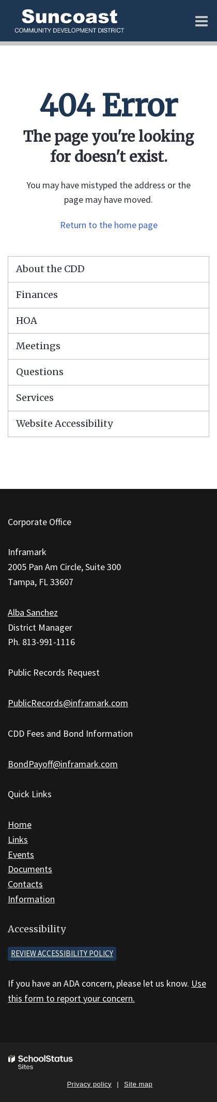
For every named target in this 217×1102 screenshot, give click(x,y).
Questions (40, 372)
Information (31, 899)
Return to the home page (109, 225)
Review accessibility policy (62, 953)
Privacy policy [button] (89, 1084)
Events (21, 854)
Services (35, 398)
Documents (30, 869)
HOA (26, 320)
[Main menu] (201, 20)
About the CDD (50, 269)
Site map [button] (138, 1084)
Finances (37, 295)
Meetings (38, 346)
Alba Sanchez (33, 612)
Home (20, 824)
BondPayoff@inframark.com (63, 764)
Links (18, 839)
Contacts (25, 884)
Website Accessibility (64, 423)
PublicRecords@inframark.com (68, 703)
